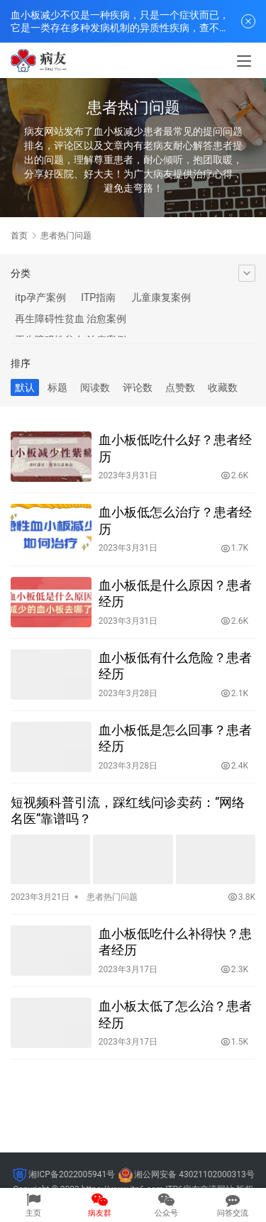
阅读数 (95, 387)
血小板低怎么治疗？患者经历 (175, 520)
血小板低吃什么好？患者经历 (175, 447)
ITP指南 (98, 297)
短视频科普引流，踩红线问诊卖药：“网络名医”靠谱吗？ (128, 810)
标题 (57, 387)
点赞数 (180, 387)
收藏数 (223, 387)
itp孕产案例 (40, 297)
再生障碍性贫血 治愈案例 (70, 318)
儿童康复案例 (161, 297)
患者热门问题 (112, 897)
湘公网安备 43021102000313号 (194, 1174)
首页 (19, 236)
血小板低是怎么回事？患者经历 (175, 738)
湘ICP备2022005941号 (71, 1174)
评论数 (138, 387)
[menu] (244, 61)
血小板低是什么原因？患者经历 (175, 593)
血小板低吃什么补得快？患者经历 (175, 941)
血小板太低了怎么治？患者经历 (175, 1014)
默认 (25, 387)
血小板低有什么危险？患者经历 (175, 665)
